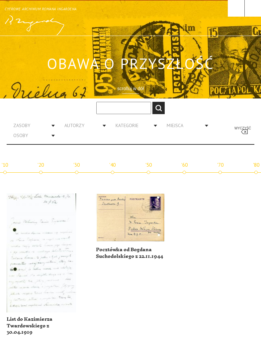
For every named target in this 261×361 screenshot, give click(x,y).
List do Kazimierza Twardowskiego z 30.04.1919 (29, 325)
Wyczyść (242, 128)
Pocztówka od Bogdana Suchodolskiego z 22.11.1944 (129, 253)
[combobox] (31, 125)
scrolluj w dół (130, 88)
